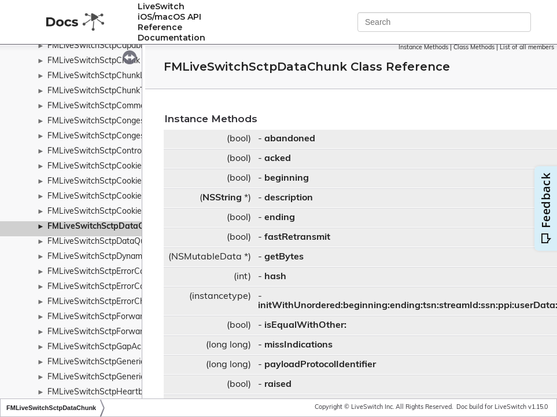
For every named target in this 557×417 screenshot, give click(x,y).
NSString (222, 198)
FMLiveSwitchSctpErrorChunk (102, 302)
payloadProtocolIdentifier (320, 365)
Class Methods (474, 48)
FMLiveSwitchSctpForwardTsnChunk (115, 317)
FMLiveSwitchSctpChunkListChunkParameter (131, 76)
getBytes (284, 257)
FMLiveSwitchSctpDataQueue (103, 241)
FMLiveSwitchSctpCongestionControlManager (133, 121)
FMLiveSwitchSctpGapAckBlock (106, 347)
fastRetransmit (297, 237)
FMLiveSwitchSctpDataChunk (105, 226)
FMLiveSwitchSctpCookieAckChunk (113, 166)
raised (278, 384)
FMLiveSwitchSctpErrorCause (102, 272)
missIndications (298, 345)
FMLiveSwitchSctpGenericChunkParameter (127, 377)
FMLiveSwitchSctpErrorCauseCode (112, 287)
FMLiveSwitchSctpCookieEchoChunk (115, 181)
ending (279, 217)
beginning (286, 178)
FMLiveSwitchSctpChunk (93, 61)
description (288, 198)
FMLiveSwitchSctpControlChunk (107, 151)
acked (277, 158)
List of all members (527, 48)
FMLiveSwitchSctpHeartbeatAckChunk (120, 392)
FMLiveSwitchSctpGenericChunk (107, 362)
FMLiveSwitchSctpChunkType (102, 91)
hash (275, 276)
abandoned (289, 139)
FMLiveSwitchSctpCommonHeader (112, 106)
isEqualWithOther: (305, 325)
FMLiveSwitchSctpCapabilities (103, 46)
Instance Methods (423, 48)
